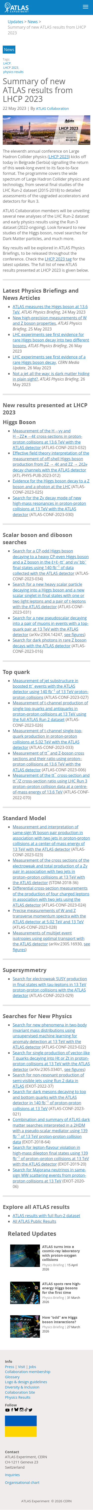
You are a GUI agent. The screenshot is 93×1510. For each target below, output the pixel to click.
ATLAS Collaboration (52, 108)
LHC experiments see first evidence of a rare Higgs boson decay (49, 359)
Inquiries (12, 1474)
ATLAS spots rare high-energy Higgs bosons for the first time (61, 1288)
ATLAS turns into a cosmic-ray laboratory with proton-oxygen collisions (61, 1253)
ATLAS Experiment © (38, 1501)
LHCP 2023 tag (58, 259)
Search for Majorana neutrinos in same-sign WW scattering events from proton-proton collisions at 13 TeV (49, 1175)
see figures (74, 634)
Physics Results (18, 1397)
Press (9, 1366)
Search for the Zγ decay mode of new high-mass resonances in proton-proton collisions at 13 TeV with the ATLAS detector (49, 506)
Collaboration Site (20, 1392)
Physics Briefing (53, 1265)
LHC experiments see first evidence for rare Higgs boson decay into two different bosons (51, 340)
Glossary (12, 1376)
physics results (13, 72)
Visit (21, 1366)
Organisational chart (22, 1482)
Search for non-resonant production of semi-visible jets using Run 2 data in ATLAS (48, 1080)
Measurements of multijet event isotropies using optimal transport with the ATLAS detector (48, 938)
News (33, 21)
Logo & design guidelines (26, 1381)
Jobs (32, 1366)
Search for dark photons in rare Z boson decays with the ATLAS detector (49, 642)
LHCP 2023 (10, 68)
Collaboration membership (27, 1371)
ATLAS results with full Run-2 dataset (46, 1215)
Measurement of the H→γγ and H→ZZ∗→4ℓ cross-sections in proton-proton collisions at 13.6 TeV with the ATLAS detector (47, 439)
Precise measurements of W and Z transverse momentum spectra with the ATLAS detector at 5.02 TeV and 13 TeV (49, 916)
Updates (15, 21)
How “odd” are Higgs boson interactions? (59, 1319)
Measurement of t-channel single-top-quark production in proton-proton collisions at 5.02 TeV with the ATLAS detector (47, 739)
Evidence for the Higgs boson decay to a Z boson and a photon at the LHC (51, 483)
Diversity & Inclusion (22, 1386)
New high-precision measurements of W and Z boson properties (50, 320)
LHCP (7, 63)
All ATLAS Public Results (34, 1221)
